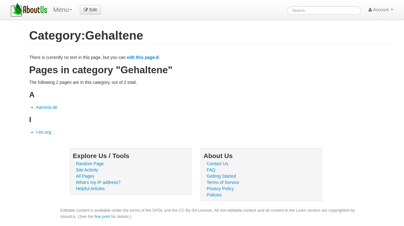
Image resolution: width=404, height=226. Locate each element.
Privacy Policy (220, 188)
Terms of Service (223, 182)
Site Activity (87, 169)
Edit (90, 9)
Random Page (90, 163)
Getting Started (221, 176)
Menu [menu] (62, 9)
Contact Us (217, 163)
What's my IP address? (98, 182)
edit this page (141, 57)
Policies (214, 194)
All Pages (85, 176)
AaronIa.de (47, 107)
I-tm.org (43, 132)
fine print (102, 216)
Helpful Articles (90, 188)
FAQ (211, 169)
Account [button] (380, 9)
